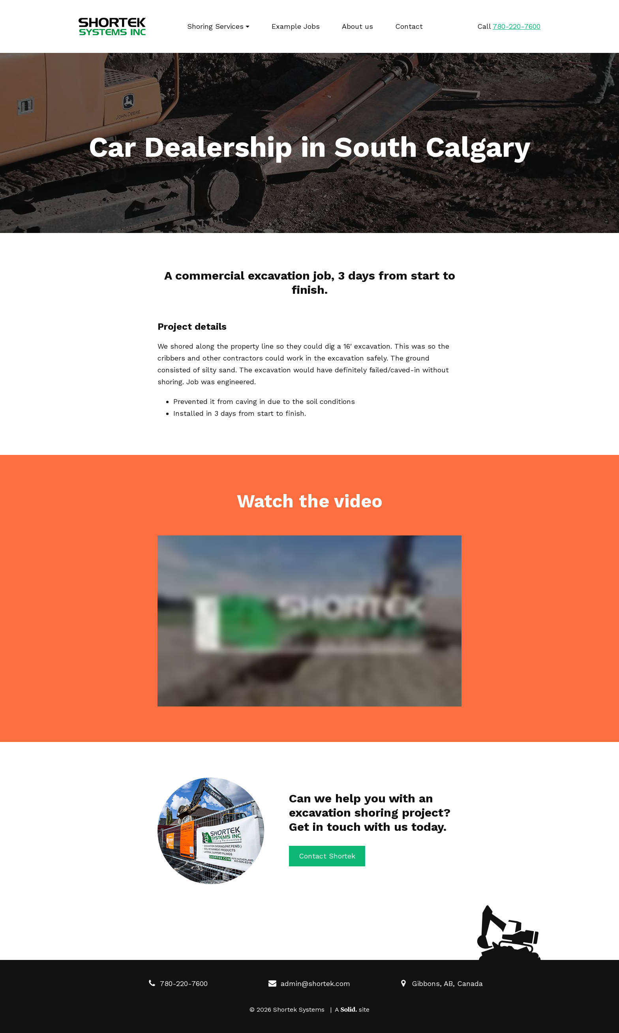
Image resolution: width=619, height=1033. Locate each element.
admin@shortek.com (309, 983)
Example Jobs (296, 26)
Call (508, 26)
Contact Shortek (327, 856)
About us (357, 26)
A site (352, 1009)
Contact (409, 26)
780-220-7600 (178, 983)
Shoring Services (215, 26)
